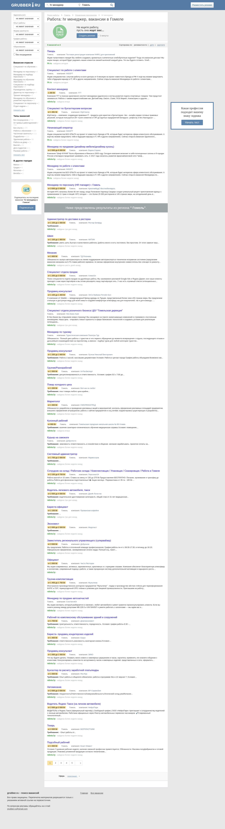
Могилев (17, 170)
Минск (16, 165)
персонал (72, 790)
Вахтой (16, 145)
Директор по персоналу (23, 92)
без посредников (24, 54)
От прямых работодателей (24, 123)
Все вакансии (97, 807)
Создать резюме (87, 35)
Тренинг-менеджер (21, 95)
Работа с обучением (22, 131)
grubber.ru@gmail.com (17, 823)
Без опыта (17, 128)
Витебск (16, 173)
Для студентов (19, 148)
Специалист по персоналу (24, 103)
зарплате (161, 45)
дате (152, 45)
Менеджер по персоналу (24, 72)
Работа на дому (20, 142)
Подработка (18, 136)
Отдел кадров (19, 106)
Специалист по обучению (24, 67)
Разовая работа (20, 151)
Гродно (16, 167)
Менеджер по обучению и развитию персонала (24, 99)
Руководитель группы (22, 90)
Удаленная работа (21, 139)
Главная (84, 807)
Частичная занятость (22, 134)
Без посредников (20, 120)
